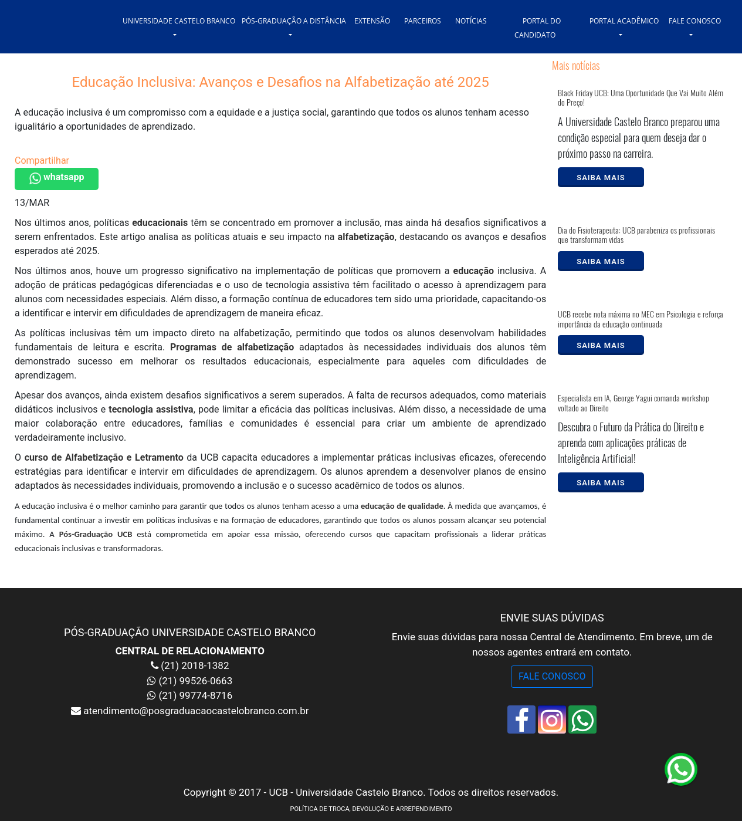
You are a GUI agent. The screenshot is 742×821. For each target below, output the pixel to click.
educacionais (160, 222)
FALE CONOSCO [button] (695, 21)
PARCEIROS (422, 21)
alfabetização (366, 236)
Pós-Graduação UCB (96, 534)
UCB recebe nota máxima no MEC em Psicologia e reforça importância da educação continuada (640, 319)
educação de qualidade (402, 506)
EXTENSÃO (372, 21)
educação (473, 270)
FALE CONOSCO (552, 676)
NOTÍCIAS (471, 21)
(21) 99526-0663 (195, 681)
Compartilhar (42, 160)
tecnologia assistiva (151, 409)
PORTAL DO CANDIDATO (537, 28)
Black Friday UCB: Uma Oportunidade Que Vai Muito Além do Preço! (640, 98)
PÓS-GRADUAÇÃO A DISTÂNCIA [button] (294, 21)
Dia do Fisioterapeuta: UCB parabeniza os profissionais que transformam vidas (636, 235)
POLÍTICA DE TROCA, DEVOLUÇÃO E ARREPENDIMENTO (371, 809)
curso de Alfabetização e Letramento (104, 457)
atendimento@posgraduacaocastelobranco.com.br (195, 711)
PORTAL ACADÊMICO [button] (624, 21)
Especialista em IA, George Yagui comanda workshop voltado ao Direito (633, 403)
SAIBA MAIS (601, 177)
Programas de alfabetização (232, 347)
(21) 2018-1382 (193, 665)
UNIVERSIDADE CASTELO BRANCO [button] (179, 21)
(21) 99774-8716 (195, 695)
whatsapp (56, 177)
